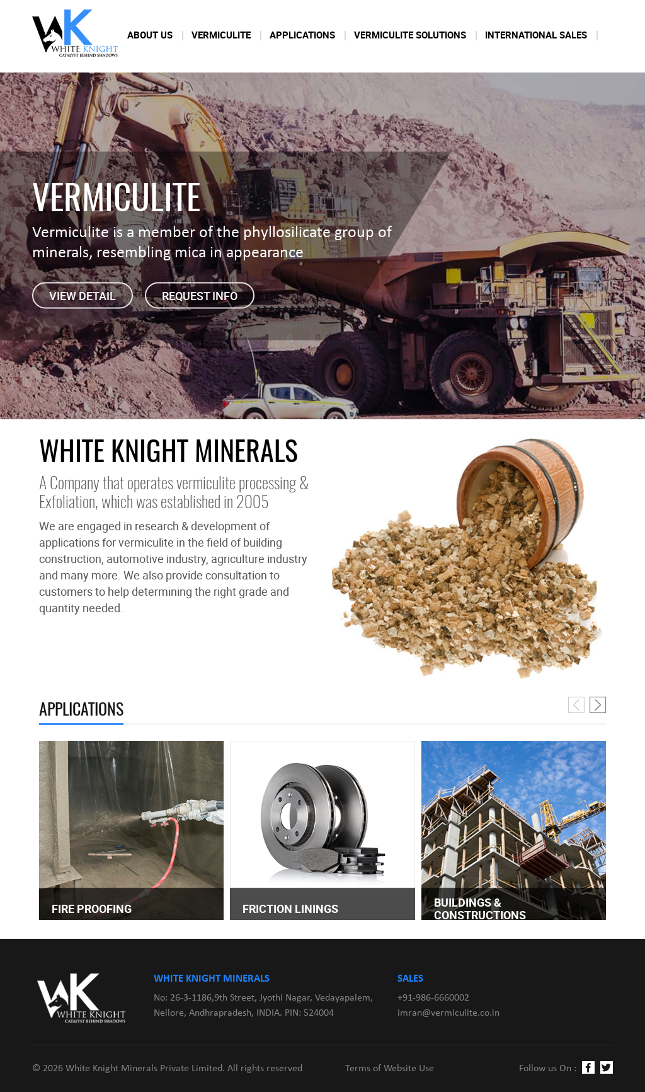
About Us (150, 34)
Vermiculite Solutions (410, 34)
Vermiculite (221, 34)
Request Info (199, 295)
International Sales (536, 34)
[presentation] (576, 705)
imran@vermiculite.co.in (448, 1013)
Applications (302, 34)
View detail (82, 295)
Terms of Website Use (389, 1069)
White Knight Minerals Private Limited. (145, 1069)
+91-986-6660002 (433, 998)
